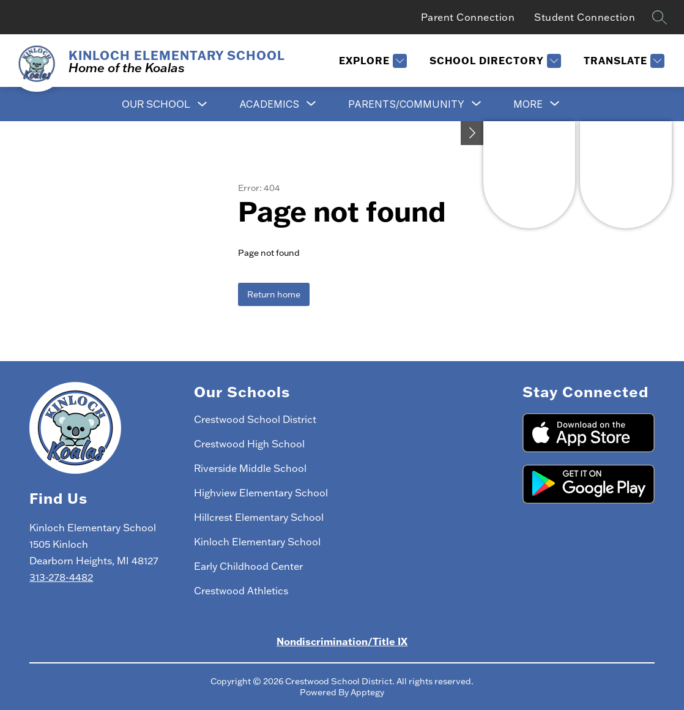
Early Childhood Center (248, 566)
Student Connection (584, 17)
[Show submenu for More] (528, 104)
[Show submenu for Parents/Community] (406, 104)
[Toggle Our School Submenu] (202, 104)
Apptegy (367, 692)
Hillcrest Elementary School (259, 517)
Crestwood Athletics (241, 591)
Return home (273, 294)
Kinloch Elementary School (257, 542)
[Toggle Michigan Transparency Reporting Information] (472, 133)
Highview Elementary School (261, 493)
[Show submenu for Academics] (269, 104)
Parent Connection (468, 17)
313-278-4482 (61, 577)
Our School (156, 104)
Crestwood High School (249, 444)
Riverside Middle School (250, 468)
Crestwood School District (255, 419)
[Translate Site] (622, 61)
